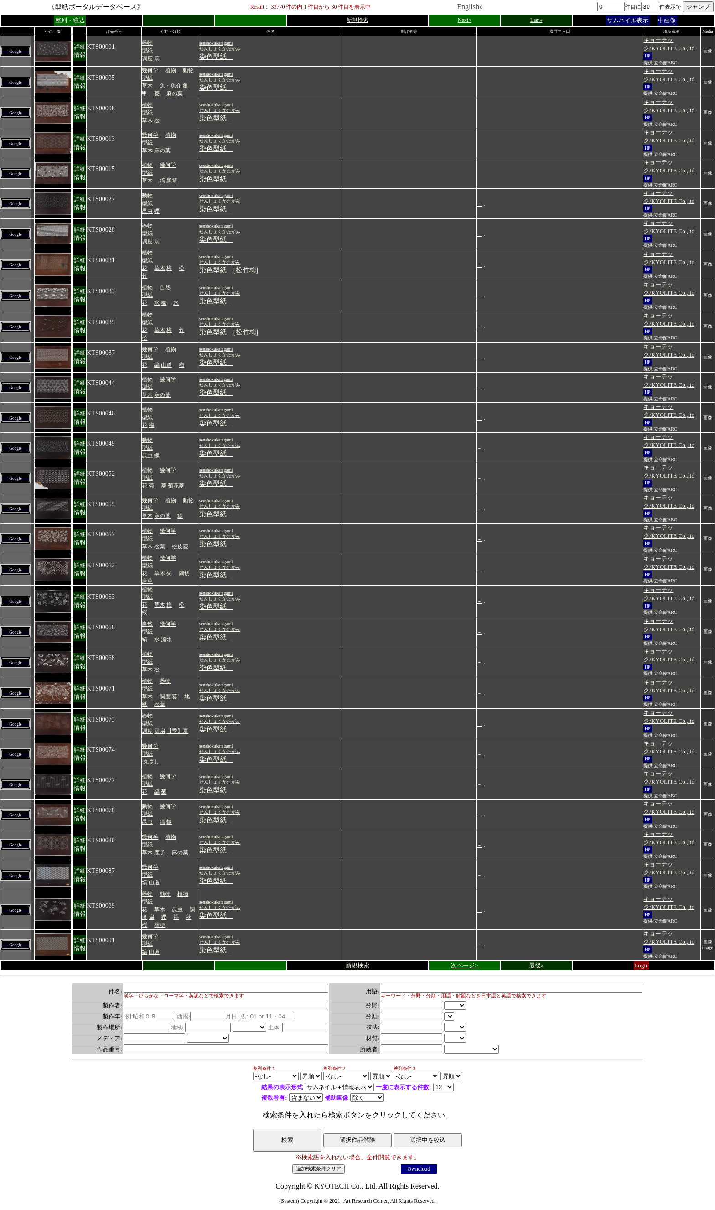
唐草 (147, 581)
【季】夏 (177, 731)
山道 (166, 365)
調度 (147, 58)
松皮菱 (180, 546)
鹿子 (159, 852)
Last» (536, 20)
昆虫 (147, 211)
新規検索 (357, 20)
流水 (166, 639)
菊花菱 (176, 486)
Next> (464, 20)
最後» (536, 965)
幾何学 (150, 70)
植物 (170, 70)
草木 (147, 86)
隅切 (184, 573)
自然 (165, 287)
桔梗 (159, 925)
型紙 (147, 50)
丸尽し (151, 761)
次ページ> (464, 965)
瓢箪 (171, 180)
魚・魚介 (170, 86)
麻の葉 (174, 93)
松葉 (159, 546)
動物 (188, 70)
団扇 (159, 731)
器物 (147, 43)
